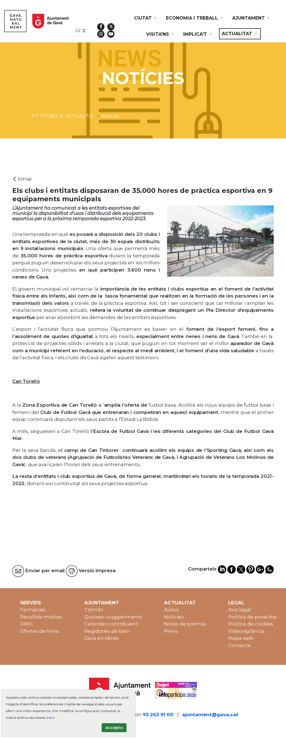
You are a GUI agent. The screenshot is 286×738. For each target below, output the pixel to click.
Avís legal (239, 609)
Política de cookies (250, 624)
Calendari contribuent (111, 624)
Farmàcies (33, 609)
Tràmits (93, 609)
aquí (50, 717)
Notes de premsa (185, 624)
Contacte (239, 645)
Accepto (114, 727)
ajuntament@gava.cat (210, 714)
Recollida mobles (41, 617)
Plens (171, 631)
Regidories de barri (107, 631)
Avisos (171, 609)
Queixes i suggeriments (113, 617)
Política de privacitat (252, 617)
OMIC (26, 624)
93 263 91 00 (158, 714)
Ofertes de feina (39, 631)
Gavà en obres (101, 638)
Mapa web (240, 638)
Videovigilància (246, 631)
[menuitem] (146, 18)
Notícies (174, 617)
